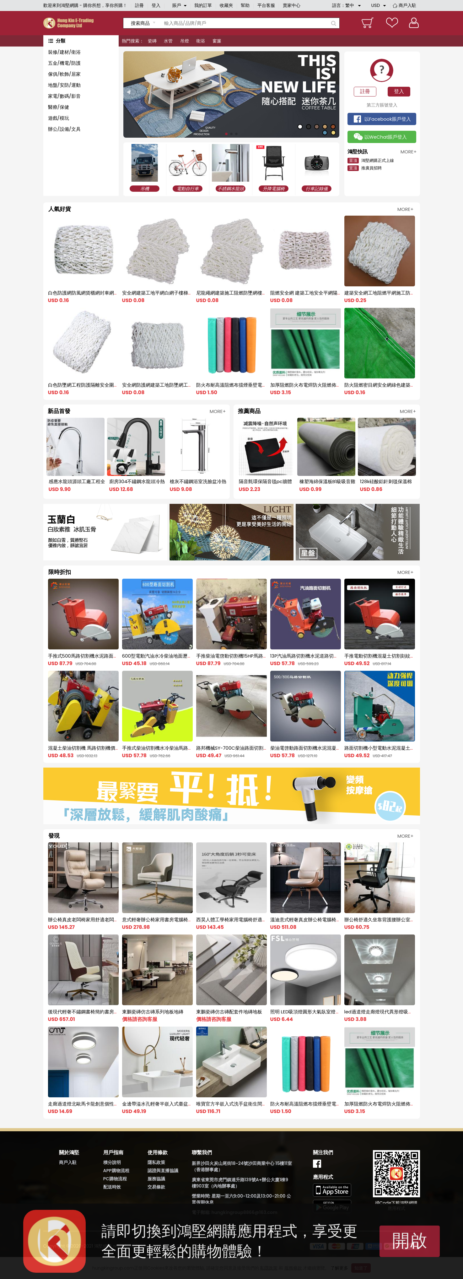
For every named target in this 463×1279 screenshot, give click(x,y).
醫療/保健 (58, 107)
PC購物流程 (115, 1179)
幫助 (245, 5)
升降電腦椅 (274, 188)
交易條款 (156, 1187)
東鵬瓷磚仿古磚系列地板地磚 (152, 1011)
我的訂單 (203, 5)
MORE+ (405, 209)
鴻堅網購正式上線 (370, 160)
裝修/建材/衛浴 (64, 52)
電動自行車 (188, 188)
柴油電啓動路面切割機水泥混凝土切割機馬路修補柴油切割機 (333, 748)
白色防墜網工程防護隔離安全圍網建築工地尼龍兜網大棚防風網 (114, 385)
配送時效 (112, 1187)
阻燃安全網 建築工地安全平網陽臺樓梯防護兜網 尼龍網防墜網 (335, 292)
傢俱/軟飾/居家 (64, 74)
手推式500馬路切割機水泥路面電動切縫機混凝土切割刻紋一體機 (116, 656)
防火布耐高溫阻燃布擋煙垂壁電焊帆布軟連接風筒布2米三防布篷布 (266, 385)
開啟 (409, 1240)
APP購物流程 (116, 1170)
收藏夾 (226, 5)
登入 (156, 5)
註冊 (139, 5)
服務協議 (156, 1179)
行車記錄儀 (317, 188)
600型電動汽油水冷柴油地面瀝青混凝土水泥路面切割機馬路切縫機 (192, 656)
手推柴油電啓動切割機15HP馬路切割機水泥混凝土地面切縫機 (260, 656)
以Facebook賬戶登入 (387, 119)
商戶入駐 (407, 5)
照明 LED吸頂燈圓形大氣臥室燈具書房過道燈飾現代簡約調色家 (336, 1011)
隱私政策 (156, 1162)
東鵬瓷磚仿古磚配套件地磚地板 (229, 1011)
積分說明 (112, 1162)
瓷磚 (152, 41)
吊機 (144, 188)
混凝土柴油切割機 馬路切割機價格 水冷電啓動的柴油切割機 (110, 748)
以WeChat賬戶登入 (385, 137)
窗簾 (217, 41)
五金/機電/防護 (64, 63)
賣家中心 (291, 5)
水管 (168, 41)
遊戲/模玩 (58, 118)
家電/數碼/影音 (64, 96)
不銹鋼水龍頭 (231, 188)
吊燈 (184, 41)
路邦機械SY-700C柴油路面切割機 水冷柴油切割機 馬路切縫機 (261, 748)
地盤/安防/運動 (64, 85)
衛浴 (200, 41)
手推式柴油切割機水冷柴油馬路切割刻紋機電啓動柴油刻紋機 (185, 748)
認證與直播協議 (163, 1170)
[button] (128, 92)
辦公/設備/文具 (64, 129)
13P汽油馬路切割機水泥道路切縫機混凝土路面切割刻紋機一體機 (337, 656)
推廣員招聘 (364, 168)
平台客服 (266, 5)
